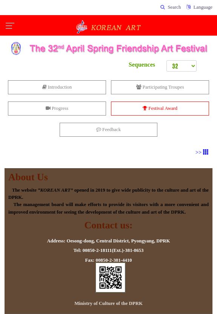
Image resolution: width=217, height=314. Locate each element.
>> (202, 152)
